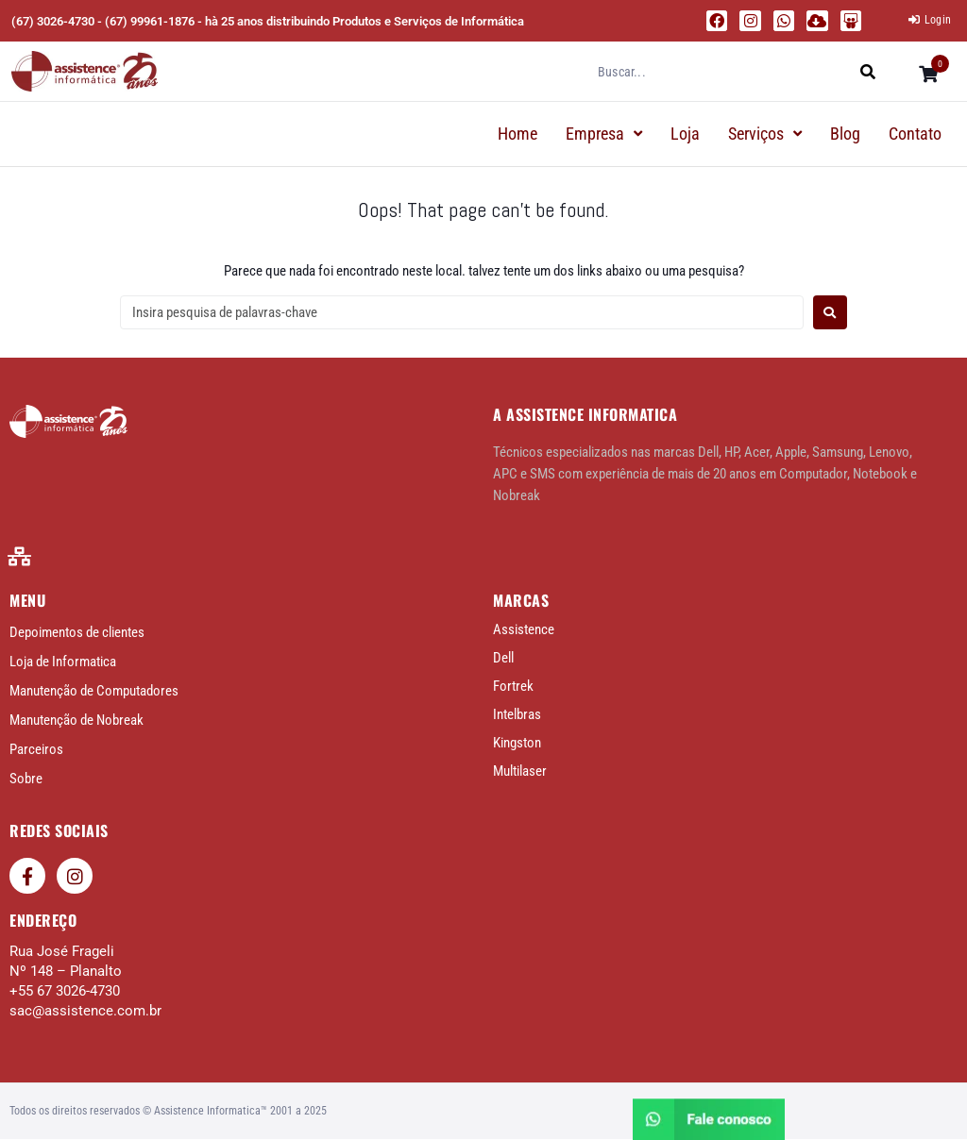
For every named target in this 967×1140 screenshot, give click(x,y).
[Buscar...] (721, 71)
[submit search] (868, 71)
